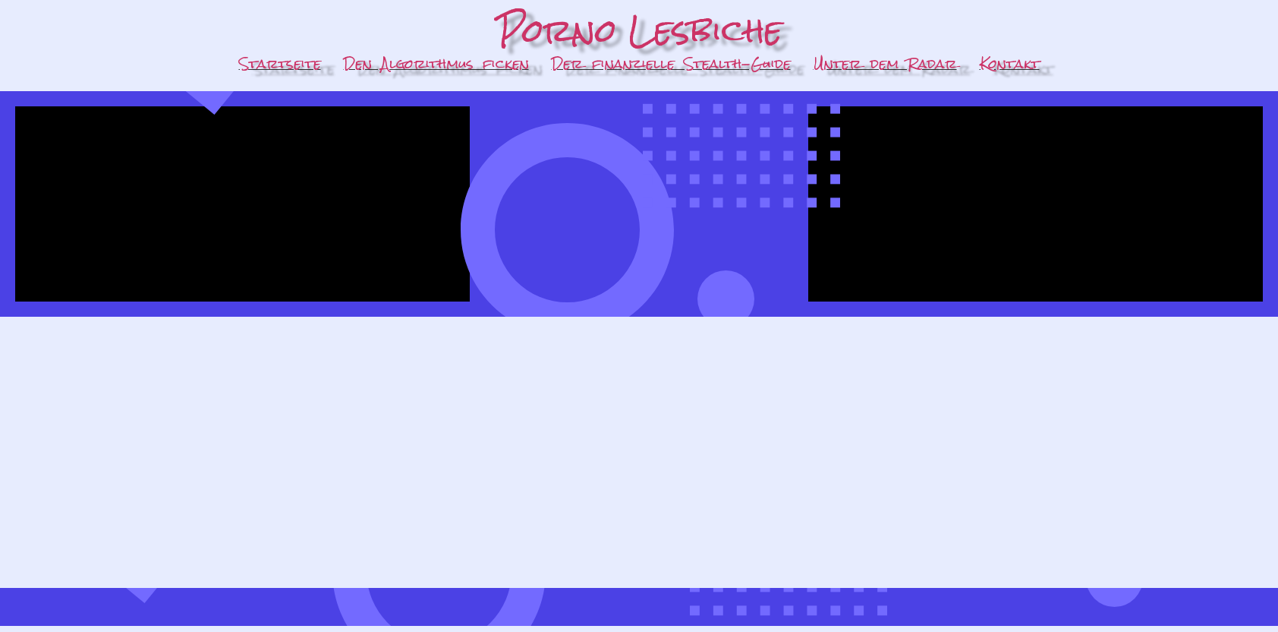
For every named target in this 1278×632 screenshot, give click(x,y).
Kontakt (1010, 63)
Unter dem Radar (885, 63)
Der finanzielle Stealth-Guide (671, 63)
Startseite (280, 63)
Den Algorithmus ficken (436, 63)
